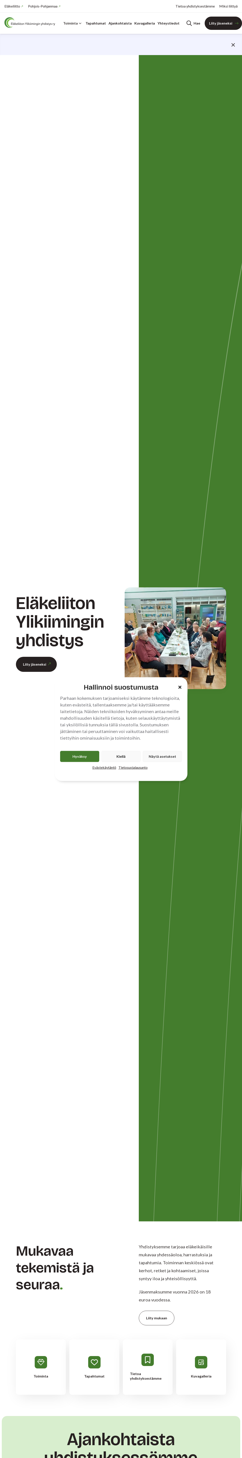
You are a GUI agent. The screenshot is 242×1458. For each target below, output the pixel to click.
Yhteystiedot (168, 23)
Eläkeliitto (12, 6)
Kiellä (121, 756)
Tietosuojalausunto (133, 767)
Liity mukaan (156, 1318)
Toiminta (72, 23)
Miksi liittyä (228, 6)
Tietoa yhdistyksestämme (195, 6)
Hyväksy (79, 756)
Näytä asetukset (162, 756)
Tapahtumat (96, 23)
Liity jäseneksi (220, 23)
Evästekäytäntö (104, 767)
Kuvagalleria (144, 23)
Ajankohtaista (120, 23)
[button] (180, 687)
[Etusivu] (30, 22)
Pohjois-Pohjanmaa (42, 6)
